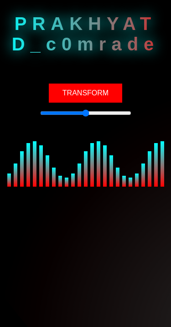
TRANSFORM (85, 93)
